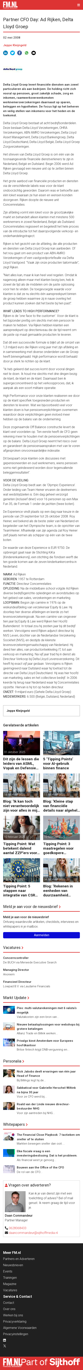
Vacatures (12, 947)
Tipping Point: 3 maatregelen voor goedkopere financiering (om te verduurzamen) (59, 848)
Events (7, 1271)
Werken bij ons (13, 1315)
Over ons (9, 1309)
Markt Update (14, 997)
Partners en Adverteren (19, 1259)
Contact (8, 1303)
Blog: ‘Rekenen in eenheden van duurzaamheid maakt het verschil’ (59, 890)
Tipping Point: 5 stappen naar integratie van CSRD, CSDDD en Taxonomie (20, 890)
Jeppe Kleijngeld (14, 45)
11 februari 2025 (54, 794)
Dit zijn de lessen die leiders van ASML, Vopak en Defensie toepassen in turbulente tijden (21, 763)
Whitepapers (14, 1124)
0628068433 (17, 1228)
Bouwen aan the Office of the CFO (40, 1167)
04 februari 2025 (54, 879)
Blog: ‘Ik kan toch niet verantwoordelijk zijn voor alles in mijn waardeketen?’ (21, 806)
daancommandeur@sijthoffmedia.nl (33, 1233)
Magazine (9, 1284)
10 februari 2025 (14, 837)
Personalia (12, 1061)
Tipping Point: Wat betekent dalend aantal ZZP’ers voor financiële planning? (20, 848)
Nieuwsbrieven (13, 1265)
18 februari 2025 (54, 752)
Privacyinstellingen (15, 1334)
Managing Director (16, 970)
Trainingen (10, 1278)
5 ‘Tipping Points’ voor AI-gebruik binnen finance (58, 763)
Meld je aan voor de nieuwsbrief (30, 906)
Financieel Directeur (17, 982)
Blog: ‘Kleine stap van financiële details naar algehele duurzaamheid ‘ (61, 806)
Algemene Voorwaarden (20, 1328)
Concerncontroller (16, 958)
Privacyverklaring (14, 1321)
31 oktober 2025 (14, 752)
